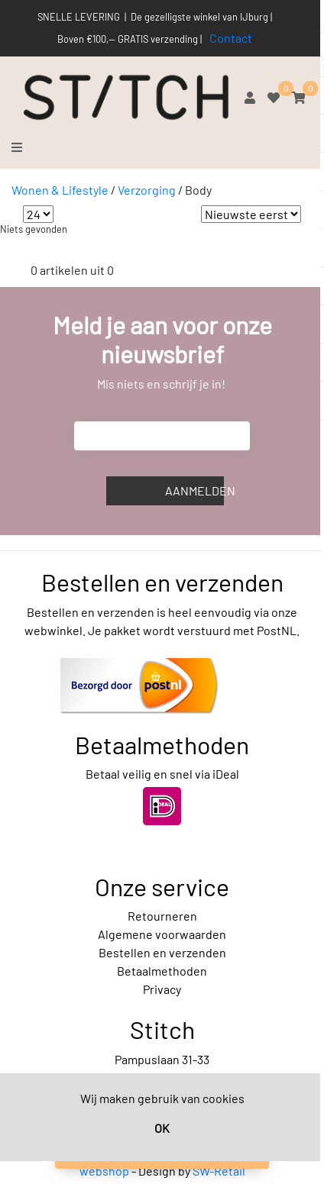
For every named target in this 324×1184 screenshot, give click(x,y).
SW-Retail (219, 1170)
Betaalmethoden (162, 970)
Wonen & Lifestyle (60, 189)
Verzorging (147, 189)
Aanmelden (194, 490)
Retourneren (162, 915)
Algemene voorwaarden (162, 934)
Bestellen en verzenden (162, 952)
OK (162, 1128)
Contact (230, 38)
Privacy (162, 989)
